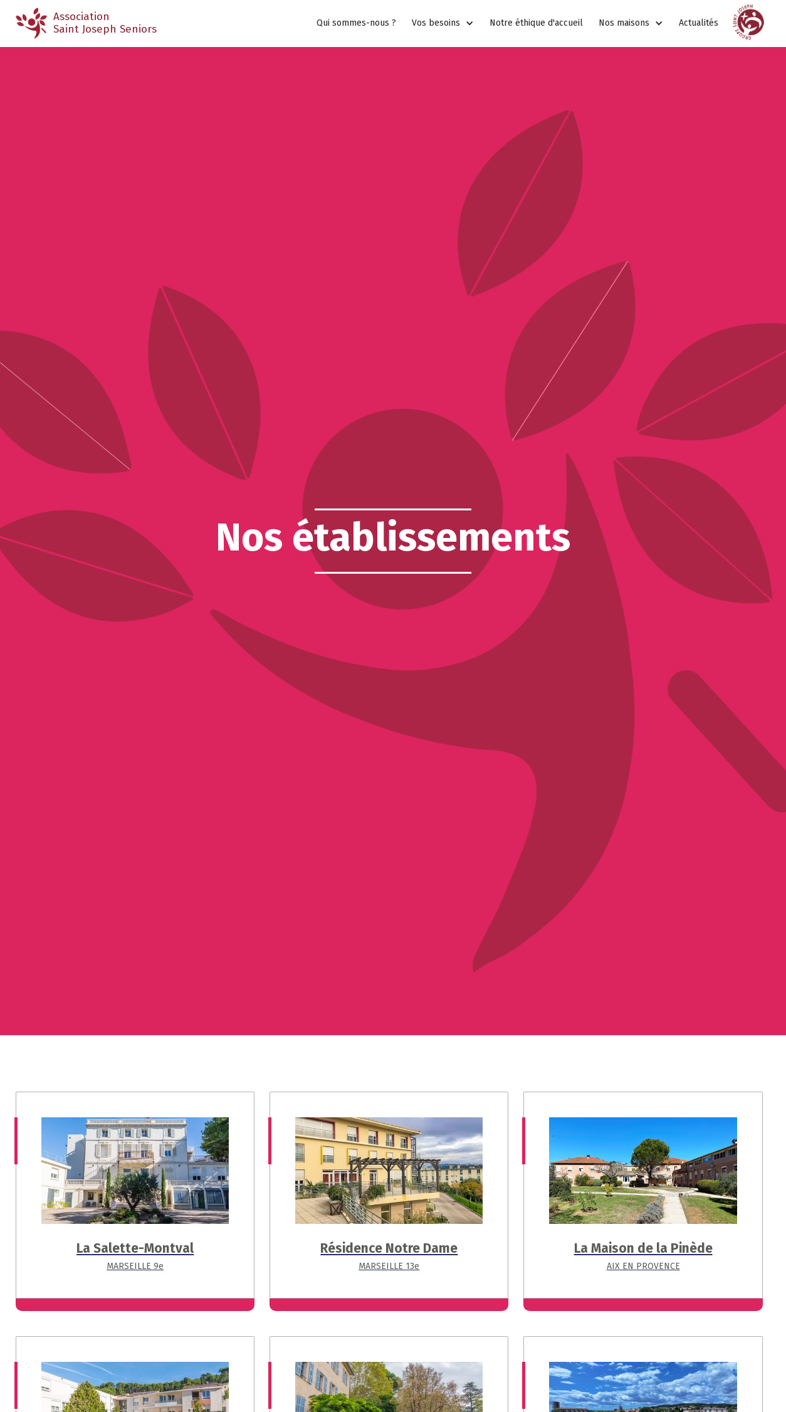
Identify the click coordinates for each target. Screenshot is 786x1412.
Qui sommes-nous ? (356, 23)
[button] (443, 23)
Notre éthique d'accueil (536, 23)
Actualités (698, 23)
